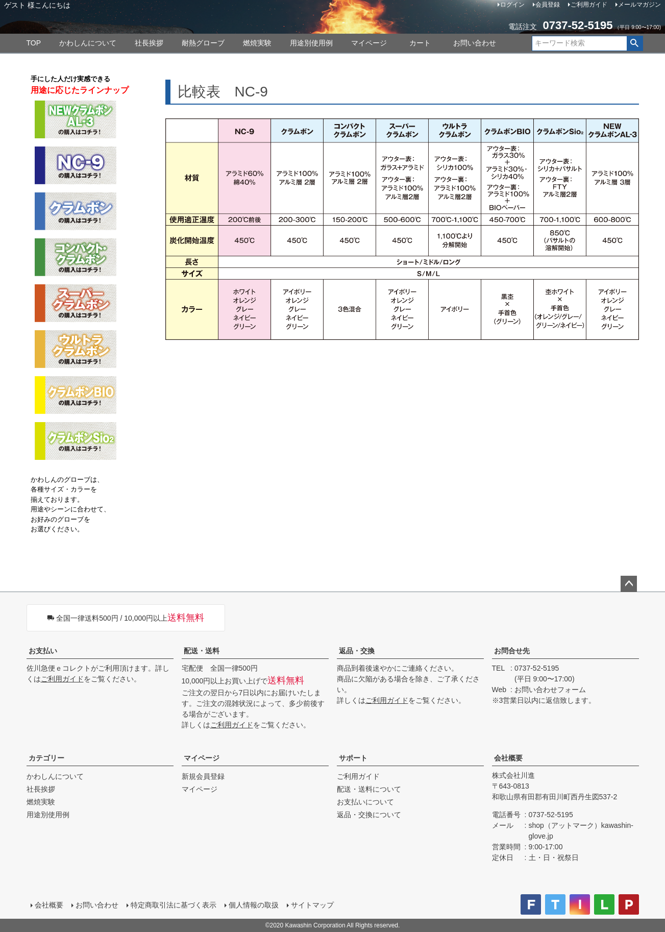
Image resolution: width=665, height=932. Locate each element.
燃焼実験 (257, 43)
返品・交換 (357, 651)
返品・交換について (369, 815)
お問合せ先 (512, 651)
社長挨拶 (149, 43)
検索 (635, 43)
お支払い (43, 651)
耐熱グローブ (203, 43)
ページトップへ (629, 584)
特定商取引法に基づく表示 (173, 905)
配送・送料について (369, 789)
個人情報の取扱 (254, 905)
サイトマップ (312, 905)
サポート (353, 758)
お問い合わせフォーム (550, 689)
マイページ (369, 43)
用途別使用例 (311, 43)
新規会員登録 (203, 776)
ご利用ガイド (62, 679)
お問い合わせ (474, 43)
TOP (34, 43)
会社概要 (508, 758)
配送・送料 (201, 651)
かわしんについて (87, 43)
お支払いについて (365, 802)
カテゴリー (46, 758)
